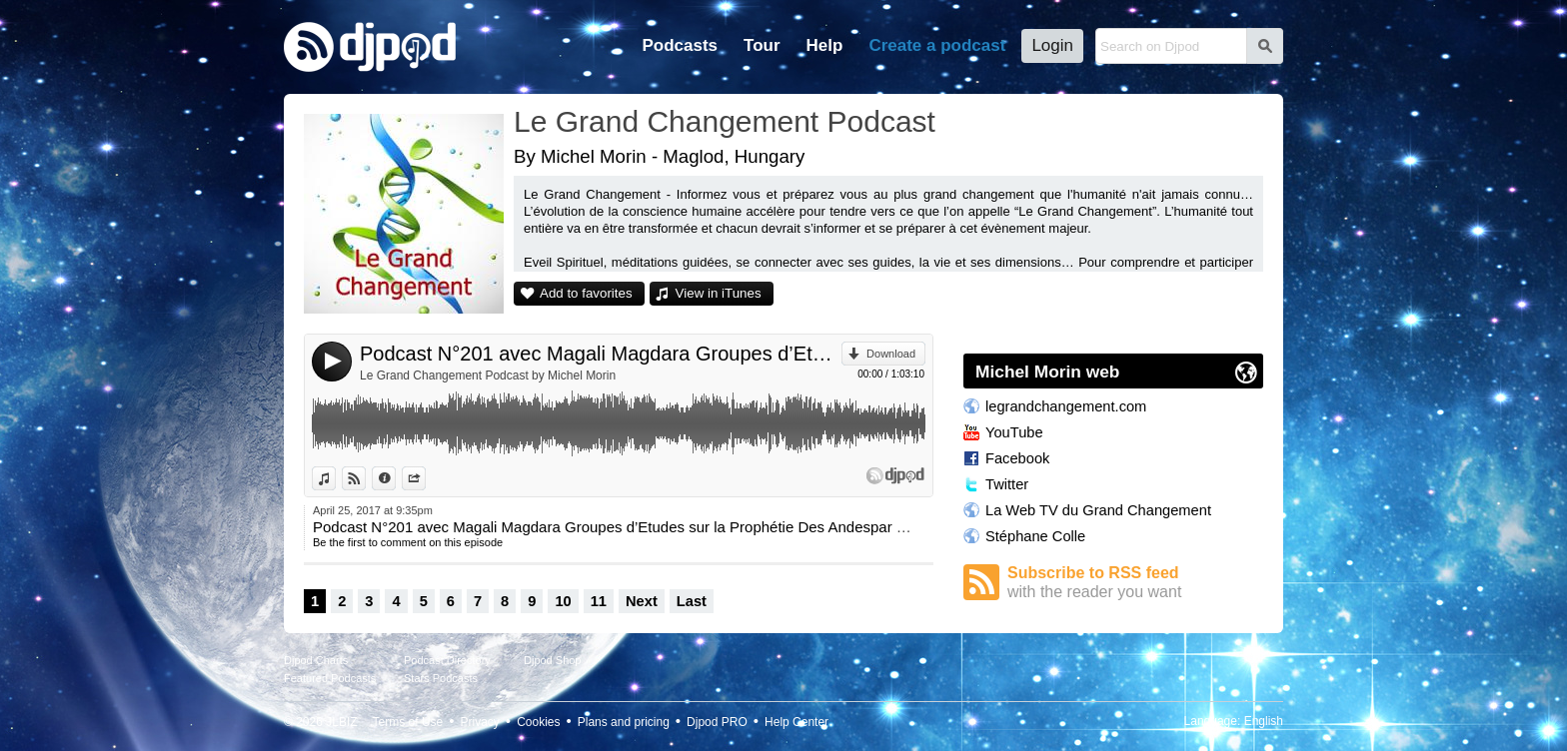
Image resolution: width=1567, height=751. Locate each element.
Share (425, 478)
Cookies (538, 722)
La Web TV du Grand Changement (1098, 510)
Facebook (1017, 458)
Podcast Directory (447, 660)
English (1263, 721)
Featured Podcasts (330, 678)
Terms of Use (408, 722)
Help (824, 45)
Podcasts (680, 45)
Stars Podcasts (441, 678)
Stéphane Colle (1035, 536)
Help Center (796, 722)
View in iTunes (719, 293)
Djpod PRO (717, 722)
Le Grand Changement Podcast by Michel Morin (488, 375)
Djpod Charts (316, 660)
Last (692, 601)
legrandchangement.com (1065, 406)
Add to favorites (586, 293)
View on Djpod (365, 478)
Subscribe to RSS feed (1135, 582)
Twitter (1006, 484)
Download (890, 354)
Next (642, 601)
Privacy (480, 722)
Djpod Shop (553, 660)
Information (395, 478)
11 (599, 601)
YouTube (1014, 432)
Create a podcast (936, 45)
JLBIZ (341, 722)
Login (1052, 45)
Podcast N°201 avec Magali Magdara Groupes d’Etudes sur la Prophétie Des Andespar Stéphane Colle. (600, 354)
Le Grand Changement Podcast (724, 121)
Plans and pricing (624, 722)
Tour (762, 45)
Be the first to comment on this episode (408, 542)
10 (563, 601)
